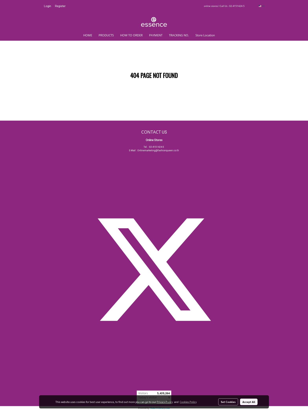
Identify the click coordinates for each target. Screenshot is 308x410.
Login (47, 6)
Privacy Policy (165, 402)
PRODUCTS (106, 35)
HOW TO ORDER (131, 35)
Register (60, 6)
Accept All (248, 402)
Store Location (205, 35)
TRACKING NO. (179, 35)
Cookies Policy (188, 402)
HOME (87, 35)
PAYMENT (155, 35)
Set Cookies (228, 402)
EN (261, 6)
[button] (224, 35)
